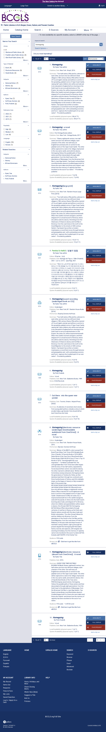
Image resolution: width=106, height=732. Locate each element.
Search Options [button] (41, 48)
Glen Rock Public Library (13, 57)
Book (7, 68)
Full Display (94, 69)
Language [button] (7, 138)
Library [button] (6, 46)
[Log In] (99, 5)
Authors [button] (6, 94)
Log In (103, 5)
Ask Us (27, 698)
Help (48, 678)
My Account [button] (71, 30)
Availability (94, 65)
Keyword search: (40, 40)
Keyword (70, 654)
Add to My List (95, 79)
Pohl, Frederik (9, 104)
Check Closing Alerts (29, 688)
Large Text (24, 6)
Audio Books (10, 73)
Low (7, 134)
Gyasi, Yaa (8, 98)
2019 (7, 119)
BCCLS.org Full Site (53, 716)
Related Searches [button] (9, 150)
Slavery (7, 86)
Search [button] (38, 30)
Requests (6, 688)
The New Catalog (48, 1)
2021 (7, 116)
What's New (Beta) (31, 692)
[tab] (16, 41)
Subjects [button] (6, 79)
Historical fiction (10, 83)
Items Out (6, 685)
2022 (7, 114)
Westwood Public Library (14, 52)
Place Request (94, 74)
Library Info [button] (29, 678)
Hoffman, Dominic (11, 101)
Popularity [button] (6, 125)
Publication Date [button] (8, 110)
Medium (8, 132)
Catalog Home (21, 30)
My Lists (6, 694)
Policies (27, 701)
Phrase (69, 660)
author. (61, 67)
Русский (6, 660)
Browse (69, 657)
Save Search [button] (15, 36)
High (7, 129)
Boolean (70, 670)
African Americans (11, 88)
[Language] (7, 6)
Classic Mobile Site (94, 725)
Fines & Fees (8, 691)
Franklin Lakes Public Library (15, 55)
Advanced (70, 667)
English (8, 142)
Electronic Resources (13, 70)
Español (6, 663)
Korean (8, 145)
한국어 (5, 657)
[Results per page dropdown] (46, 58)
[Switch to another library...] (57, 6)
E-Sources (53, 30)
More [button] (88, 30)
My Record (7, 682)
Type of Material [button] (8, 64)
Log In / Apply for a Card (10, 701)
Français (6, 667)
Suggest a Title (29, 695)
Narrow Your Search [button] (10, 41)
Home (6, 30)
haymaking (47, 54)
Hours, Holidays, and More (31, 683)
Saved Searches (9, 697)
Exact (69, 663)
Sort (85, 59)
